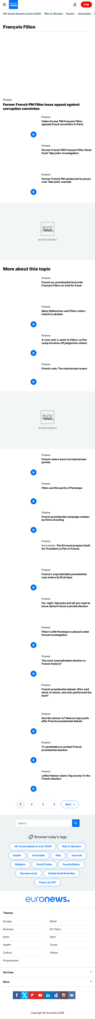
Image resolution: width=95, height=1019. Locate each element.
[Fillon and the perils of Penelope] (67, 496)
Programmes (10, 960)
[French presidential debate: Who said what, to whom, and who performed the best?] (67, 697)
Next (53, 936)
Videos (54, 952)
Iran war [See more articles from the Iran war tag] (77, 855)
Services (8, 972)
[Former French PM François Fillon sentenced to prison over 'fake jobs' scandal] (67, 187)
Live (86, 4)
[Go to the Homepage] (13, 4)
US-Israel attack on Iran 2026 (22, 13)
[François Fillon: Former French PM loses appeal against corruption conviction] (47, 107)
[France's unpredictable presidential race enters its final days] (67, 582)
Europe (7, 921)
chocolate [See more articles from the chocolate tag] (38, 855)
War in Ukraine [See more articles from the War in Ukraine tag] (71, 846)
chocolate (84, 13)
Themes (8, 912)
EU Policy (55, 929)
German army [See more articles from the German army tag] (28, 873)
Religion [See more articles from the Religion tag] (20, 864)
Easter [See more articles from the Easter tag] (17, 855)
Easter (70, 13)
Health (7, 944)
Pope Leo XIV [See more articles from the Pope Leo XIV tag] (47, 882)
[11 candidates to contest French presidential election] (67, 755)
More (6, 981)
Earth (6, 936)
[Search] (48, 823)
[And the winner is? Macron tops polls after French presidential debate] (67, 726)
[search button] (76, 823)
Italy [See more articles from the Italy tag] (58, 855)
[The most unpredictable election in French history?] (67, 669)
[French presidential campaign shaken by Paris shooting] (67, 525)
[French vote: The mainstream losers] (67, 377)
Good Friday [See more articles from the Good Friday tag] (44, 864)
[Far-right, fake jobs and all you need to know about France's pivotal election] (67, 611)
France (7, 99)
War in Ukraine (53, 13)
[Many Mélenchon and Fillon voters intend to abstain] (67, 319)
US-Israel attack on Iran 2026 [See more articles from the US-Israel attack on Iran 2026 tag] (32, 846)
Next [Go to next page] (68, 804)
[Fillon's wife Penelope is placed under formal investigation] (67, 640)
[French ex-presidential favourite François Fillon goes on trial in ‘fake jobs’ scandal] (67, 290)
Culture (7, 952)
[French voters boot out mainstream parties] (67, 467)
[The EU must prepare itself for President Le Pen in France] (67, 554)
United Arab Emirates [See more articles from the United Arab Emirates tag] (61, 873)
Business (8, 929)
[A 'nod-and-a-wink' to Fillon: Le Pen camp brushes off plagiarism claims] (67, 348)
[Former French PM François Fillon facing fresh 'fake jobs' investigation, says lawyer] (67, 158)
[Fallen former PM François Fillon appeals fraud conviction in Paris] (67, 129)
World (53, 921)
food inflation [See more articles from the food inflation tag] (71, 864)
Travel (53, 944)
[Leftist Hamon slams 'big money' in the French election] (67, 784)
